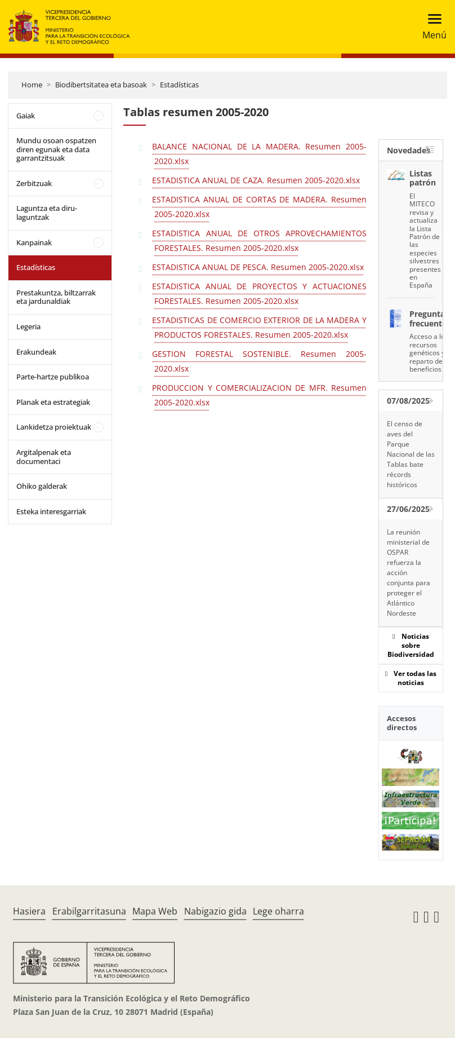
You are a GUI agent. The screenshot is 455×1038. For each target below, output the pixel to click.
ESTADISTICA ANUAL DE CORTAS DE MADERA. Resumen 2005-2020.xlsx (259, 206)
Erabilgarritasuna (89, 911)
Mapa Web (154, 911)
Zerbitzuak (34, 183)
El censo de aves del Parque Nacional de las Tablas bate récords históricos (411, 454)
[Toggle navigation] (431, 27)
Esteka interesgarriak (51, 511)
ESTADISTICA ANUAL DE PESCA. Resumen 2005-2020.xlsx (258, 267)
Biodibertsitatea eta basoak (101, 84)
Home (31, 84)
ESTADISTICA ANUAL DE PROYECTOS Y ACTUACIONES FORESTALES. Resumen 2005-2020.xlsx (259, 293)
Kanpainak (34, 242)
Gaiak (25, 116)
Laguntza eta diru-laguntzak (46, 212)
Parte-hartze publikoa (52, 377)
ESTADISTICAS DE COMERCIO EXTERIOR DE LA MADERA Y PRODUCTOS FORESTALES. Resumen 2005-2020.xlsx (259, 327)
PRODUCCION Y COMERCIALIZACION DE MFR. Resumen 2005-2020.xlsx (259, 395)
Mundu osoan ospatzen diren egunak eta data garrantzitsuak (56, 149)
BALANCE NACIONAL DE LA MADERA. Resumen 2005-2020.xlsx (259, 153)
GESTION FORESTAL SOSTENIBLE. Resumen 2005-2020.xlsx (259, 361)
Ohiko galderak (41, 486)
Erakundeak (36, 352)
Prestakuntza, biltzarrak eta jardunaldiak (56, 297)
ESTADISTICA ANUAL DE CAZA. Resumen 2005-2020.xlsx (256, 180)
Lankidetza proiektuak (53, 427)
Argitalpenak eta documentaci (43, 456)
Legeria (28, 326)
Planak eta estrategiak (53, 402)
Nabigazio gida (215, 911)
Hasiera (29, 911)
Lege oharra (278, 911)
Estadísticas (179, 84)
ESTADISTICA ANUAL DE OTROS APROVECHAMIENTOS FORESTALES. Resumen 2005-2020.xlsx (259, 240)
